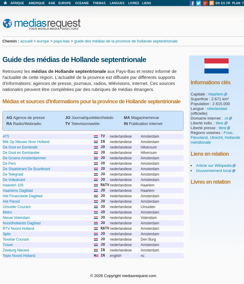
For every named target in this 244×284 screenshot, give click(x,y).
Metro (7, 212)
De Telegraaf (13, 174)
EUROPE (64, 3)
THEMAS (99, 3)
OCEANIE (82, 3)
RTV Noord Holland (18, 228)
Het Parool (11, 201)
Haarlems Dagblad (18, 191)
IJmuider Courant (16, 207)
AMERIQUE (37, 3)
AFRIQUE (17, 3)
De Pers (9, 163)
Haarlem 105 (13, 185)
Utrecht (216, 137)
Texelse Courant (16, 239)
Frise (227, 132)
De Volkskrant (14, 180)
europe (43, 41)
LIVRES (133, 3)
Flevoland (199, 137)
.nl (226, 118)
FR (228, 3)
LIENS (146, 3)
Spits (7, 234)
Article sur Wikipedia (214, 165)
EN (218, 3)
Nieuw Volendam (16, 218)
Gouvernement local (213, 170)
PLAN (236, 3)
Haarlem (215, 94)
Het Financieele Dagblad (22, 196)
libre (219, 123)
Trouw (8, 245)
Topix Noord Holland (19, 256)
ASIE (51, 3)
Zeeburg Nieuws (16, 250)
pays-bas (62, 41)
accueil (26, 41)
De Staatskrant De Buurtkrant (26, 169)
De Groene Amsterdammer (24, 158)
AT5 (6, 136)
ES (223, 3)
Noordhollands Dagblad (21, 223)
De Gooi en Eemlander (21, 153)
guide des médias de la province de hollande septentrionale (126, 41)
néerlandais (217, 108)
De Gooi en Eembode (20, 147)
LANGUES (117, 3)
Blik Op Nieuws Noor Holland (26, 142)
